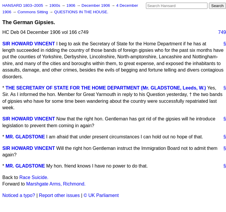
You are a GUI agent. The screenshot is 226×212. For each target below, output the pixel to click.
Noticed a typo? (18, 195)
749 (222, 32)
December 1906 (96, 5)
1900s (55, 5)
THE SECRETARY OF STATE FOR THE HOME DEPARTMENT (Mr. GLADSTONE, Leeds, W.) (106, 87)
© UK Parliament (101, 195)
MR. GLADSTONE (25, 136)
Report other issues (59, 195)
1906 (72, 5)
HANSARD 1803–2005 (22, 5)
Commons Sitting (33, 12)
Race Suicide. (34, 177)
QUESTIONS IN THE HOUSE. (81, 12)
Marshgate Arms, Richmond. (56, 183)
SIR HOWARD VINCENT (28, 43)
